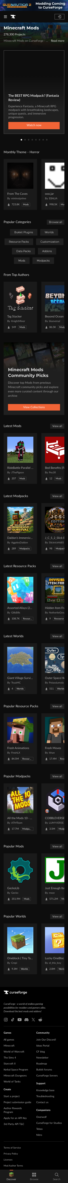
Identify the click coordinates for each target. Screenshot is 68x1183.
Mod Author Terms (13, 1166)
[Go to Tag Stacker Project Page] (20, 307)
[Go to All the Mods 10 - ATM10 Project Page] (20, 808)
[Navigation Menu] (5, 17)
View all (57, 426)
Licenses (8, 1160)
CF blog (40, 1052)
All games (9, 1040)
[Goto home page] (13, 17)
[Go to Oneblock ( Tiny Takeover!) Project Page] (20, 948)
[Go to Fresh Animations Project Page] (20, 738)
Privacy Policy (11, 1154)
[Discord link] (26, 1019)
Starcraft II (10, 1063)
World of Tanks (12, 1081)
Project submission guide (17, 1102)
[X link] (33, 1019)
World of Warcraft (14, 1052)
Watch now (34, 125)
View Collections (34, 407)
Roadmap (41, 1063)
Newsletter (42, 1057)
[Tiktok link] (13, 1019)
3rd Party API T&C (14, 1124)
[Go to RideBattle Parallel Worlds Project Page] (20, 458)
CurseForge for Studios (49, 1123)
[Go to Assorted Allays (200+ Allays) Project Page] (20, 598)
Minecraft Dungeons (15, 1075)
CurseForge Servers (47, 1075)
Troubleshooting (45, 1096)
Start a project (12, 1096)
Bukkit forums (44, 1069)
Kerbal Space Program (16, 1069)
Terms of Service (12, 1148)
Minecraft (9, 1046)
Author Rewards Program (13, 1110)
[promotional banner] (34, 5)
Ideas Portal (42, 1046)
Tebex (39, 1129)
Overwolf (41, 1117)
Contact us (42, 1102)
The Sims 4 (10, 1057)
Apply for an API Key (15, 1118)
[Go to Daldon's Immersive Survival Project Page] (20, 528)
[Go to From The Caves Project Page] (20, 184)
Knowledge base (45, 1090)
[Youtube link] (19, 1019)
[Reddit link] (40, 1019)
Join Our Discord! (46, 1040)
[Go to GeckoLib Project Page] (20, 878)
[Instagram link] (6, 1019)
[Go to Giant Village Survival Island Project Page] (20, 668)
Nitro (39, 1135)
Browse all (55, 222)
